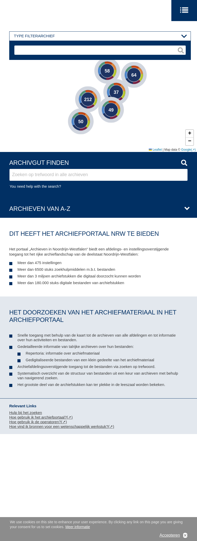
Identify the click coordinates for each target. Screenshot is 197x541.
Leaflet (155, 149)
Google (186, 149)
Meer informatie (77, 527)
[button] (126, 67)
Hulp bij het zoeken (25, 412)
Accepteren (170, 535)
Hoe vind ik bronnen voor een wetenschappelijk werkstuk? (58, 426)
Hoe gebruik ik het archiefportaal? (38, 417)
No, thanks (185, 535)
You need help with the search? (35, 186)
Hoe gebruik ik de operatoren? (35, 422)
